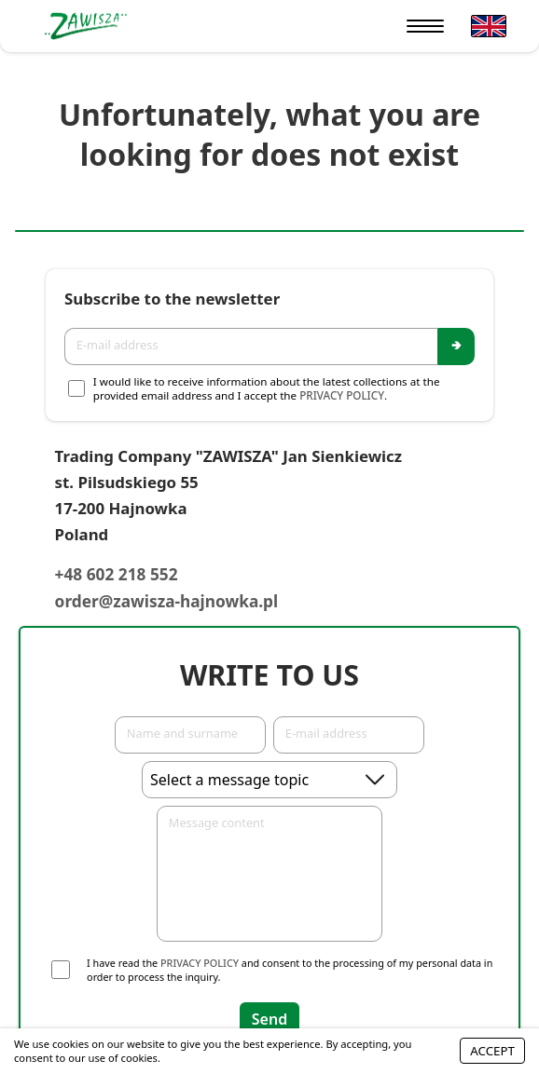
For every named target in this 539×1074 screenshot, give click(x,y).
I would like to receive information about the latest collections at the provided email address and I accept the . (266, 388)
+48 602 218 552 (116, 574)
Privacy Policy (341, 395)
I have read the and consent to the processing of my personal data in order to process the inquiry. (289, 970)
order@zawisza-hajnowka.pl (167, 601)
